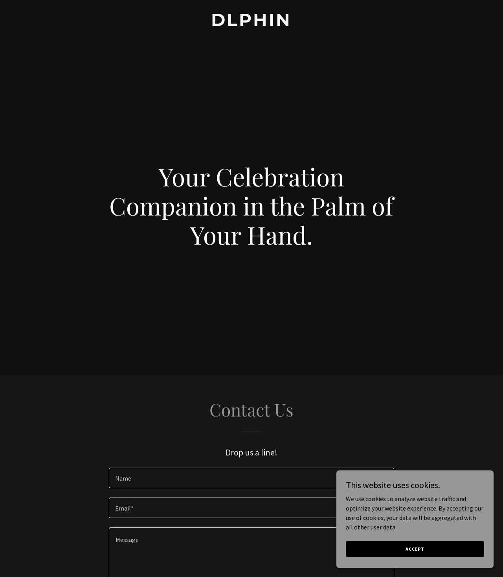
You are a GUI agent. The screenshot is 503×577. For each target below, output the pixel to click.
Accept (415, 549)
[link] (251, 24)
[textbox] (251, 478)
